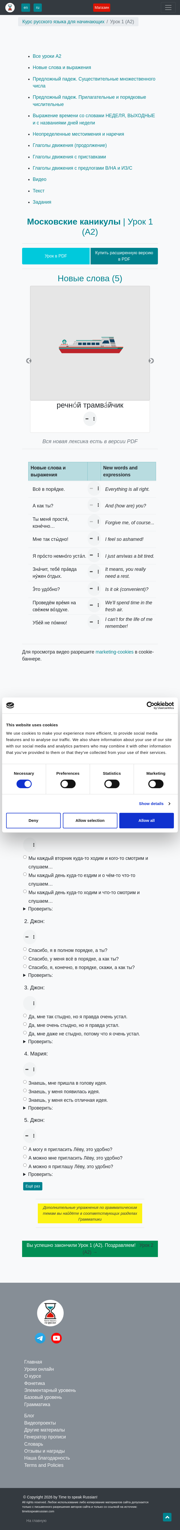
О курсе (32, 1376)
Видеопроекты (40, 1423)
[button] (28, 361)
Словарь (33, 1444)
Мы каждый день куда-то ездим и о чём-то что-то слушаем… (81, 880)
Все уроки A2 (47, 56)
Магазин (102, 7)
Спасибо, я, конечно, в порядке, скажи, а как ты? (81, 967)
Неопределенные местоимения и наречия (78, 134)
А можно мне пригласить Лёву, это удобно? (75, 1158)
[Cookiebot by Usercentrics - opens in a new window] (150, 705)
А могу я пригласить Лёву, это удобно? (70, 1149)
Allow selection (89, 820)
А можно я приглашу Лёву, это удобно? (70, 1166)
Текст (38, 190)
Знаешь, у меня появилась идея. (64, 1091)
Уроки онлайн (39, 1369)
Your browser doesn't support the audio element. (90, 419)
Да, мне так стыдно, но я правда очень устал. (78, 1016)
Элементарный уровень (50, 1390)
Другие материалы (44, 1430)
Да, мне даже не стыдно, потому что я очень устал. (84, 1034)
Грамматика (37, 1404)
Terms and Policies (44, 1465)
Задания (42, 202)
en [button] (26, 7)
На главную (36, 1520)
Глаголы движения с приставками (69, 157)
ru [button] (37, 7)
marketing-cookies (115, 652)
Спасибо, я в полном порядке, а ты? (67, 950)
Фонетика (34, 1383)
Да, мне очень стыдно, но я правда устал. (73, 1025)
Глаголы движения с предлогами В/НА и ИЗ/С (82, 168)
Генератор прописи (45, 1437)
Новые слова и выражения (62, 67)
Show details (151, 803)
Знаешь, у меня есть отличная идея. (68, 1100)
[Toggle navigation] (168, 7)
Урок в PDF (56, 256)
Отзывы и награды (44, 1451)
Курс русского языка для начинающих (63, 21)
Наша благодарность (47, 1458)
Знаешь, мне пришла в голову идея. (67, 1083)
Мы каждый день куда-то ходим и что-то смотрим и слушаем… (84, 897)
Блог (29, 1415)
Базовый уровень (43, 1397)
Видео (39, 179)
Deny (33, 820)
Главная (33, 1362)
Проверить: (40, 909)
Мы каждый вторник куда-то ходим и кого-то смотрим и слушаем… (88, 863)
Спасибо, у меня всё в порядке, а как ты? (73, 959)
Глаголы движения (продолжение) (70, 145)
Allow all (146, 820)
